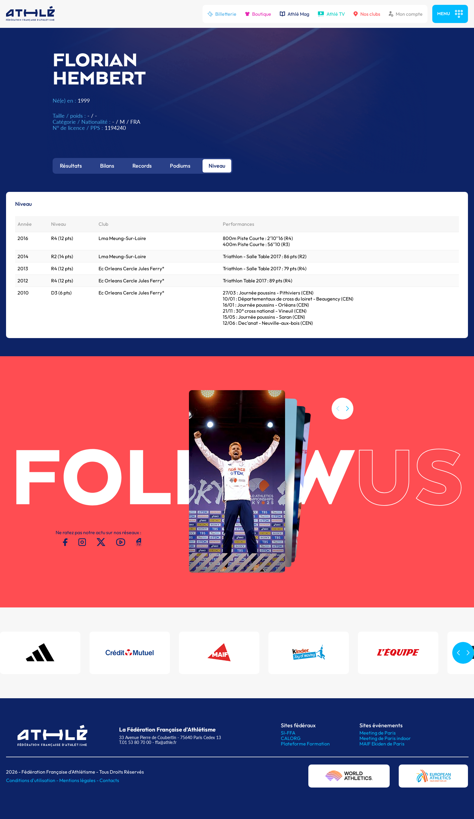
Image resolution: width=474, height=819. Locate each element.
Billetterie (221, 14)
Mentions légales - (79, 780)
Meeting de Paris (377, 733)
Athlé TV (331, 14)
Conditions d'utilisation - (32, 780)
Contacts (109, 780)
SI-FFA (288, 733)
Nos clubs (366, 14)
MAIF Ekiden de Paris (381, 744)
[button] (347, 408)
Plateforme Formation (305, 744)
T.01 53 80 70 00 (135, 742)
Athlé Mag (294, 14)
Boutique (258, 14)
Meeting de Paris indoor (385, 738)
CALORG (290, 738)
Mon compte (406, 14)
